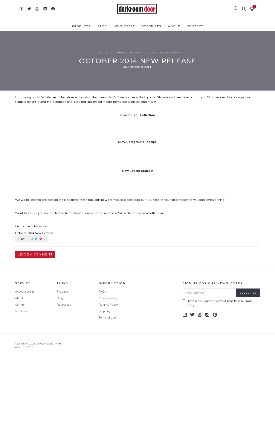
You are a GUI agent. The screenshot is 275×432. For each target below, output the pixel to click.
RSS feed (153, 200)
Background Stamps (153, 97)
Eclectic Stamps (193, 97)
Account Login (24, 291)
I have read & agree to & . (217, 303)
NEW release (46, 97)
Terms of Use (107, 317)
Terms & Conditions (228, 300)
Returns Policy (108, 304)
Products (81, 26)
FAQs (102, 291)
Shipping (105, 311)
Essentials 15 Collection (114, 97)
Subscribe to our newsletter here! (141, 213)
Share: (31, 239)
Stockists (151, 26)
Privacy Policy (108, 298)
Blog (102, 26)
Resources (64, 304)
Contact (195, 26)
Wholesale (124, 26)
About (174, 26)
